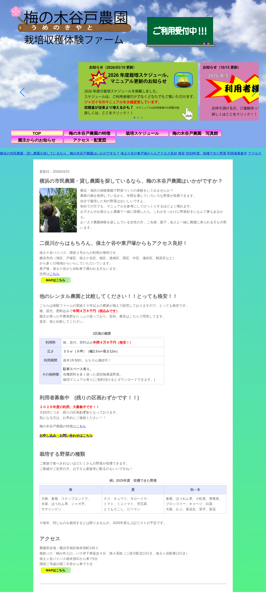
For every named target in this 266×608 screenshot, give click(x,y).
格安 (181, 153)
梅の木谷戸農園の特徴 (89, 133)
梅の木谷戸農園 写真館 (195, 133)
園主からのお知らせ (36, 140)
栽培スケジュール (142, 133)
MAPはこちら (55, 280)
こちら (54, 274)
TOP (37, 133)
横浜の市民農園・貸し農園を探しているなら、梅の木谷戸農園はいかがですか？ (60, 153)
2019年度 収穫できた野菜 (206, 153)
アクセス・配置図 (89, 140)
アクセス (254, 153)
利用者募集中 (237, 153)
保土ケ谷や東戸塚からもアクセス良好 (149, 153)
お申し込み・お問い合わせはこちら (66, 435)
